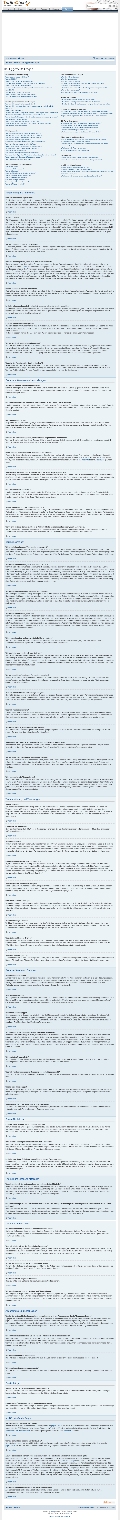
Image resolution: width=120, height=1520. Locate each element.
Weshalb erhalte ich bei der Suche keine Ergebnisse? (79, 125)
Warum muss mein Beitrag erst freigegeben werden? (23, 157)
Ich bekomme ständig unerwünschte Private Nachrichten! (80, 102)
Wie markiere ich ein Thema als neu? (18, 159)
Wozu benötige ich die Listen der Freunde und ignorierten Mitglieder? (85, 111)
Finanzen (56, 9)
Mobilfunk (32, 9)
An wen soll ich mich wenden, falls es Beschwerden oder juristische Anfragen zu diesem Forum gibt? (87, 173)
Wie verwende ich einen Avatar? (16, 119)
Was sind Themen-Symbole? (15, 184)
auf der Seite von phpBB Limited (17, 1431)
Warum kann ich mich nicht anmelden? (18, 85)
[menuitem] (21, 58)
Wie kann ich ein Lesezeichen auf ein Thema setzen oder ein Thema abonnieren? (84, 145)
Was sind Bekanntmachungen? (16, 177)
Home (9, 9)
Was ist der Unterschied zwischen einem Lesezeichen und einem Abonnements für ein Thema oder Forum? (83, 140)
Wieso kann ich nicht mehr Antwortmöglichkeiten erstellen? (25, 142)
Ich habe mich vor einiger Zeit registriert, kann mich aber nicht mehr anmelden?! (28, 89)
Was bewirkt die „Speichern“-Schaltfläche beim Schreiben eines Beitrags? (30, 155)
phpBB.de (100, 460)
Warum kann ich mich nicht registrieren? (19, 81)
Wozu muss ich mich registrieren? (17, 77)
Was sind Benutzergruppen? (71, 81)
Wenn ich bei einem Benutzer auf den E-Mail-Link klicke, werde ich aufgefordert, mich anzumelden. (28, 125)
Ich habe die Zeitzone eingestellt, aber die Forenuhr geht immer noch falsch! (31, 113)
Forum (67, 9)
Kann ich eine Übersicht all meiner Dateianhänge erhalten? (81, 160)
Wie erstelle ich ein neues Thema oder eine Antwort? (23, 133)
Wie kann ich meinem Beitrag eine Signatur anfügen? (23, 137)
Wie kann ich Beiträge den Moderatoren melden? (22, 152)
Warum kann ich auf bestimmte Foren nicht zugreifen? (24, 146)
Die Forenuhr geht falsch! (14, 110)
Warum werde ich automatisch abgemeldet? (20, 94)
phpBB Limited (84, 460)
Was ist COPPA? (11, 79)
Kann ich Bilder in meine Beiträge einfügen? (20, 173)
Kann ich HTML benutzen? (14, 169)
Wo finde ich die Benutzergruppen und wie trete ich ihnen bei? (82, 83)
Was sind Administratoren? (70, 77)
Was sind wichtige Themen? (15, 180)
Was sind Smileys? (12, 171)
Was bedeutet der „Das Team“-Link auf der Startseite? (79, 92)
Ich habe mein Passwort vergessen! (17, 92)
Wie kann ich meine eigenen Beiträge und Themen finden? (81, 132)
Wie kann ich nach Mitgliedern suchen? (74, 130)
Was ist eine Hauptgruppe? (70, 90)
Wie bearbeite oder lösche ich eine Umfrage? (20, 144)
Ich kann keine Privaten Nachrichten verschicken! (78, 99)
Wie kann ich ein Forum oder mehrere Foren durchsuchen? (81, 123)
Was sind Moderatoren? (69, 79)
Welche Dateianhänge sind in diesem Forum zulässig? (79, 157)
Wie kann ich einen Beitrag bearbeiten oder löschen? (23, 135)
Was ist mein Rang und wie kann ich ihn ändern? (22, 121)
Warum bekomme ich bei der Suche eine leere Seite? (79, 127)
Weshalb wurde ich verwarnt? (15, 150)
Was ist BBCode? (11, 166)
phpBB (53, 1512)
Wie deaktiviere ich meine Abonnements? (75, 150)
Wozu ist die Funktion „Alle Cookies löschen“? (21, 96)
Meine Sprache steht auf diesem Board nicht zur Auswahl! (25, 115)
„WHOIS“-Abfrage (68, 1461)
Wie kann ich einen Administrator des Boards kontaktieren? (81, 176)
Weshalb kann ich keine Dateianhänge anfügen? (22, 148)
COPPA (24, 267)
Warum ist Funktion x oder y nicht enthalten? (76, 169)
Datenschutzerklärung (64, 1516)
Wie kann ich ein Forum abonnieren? (73, 148)
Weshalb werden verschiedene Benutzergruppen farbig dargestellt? (84, 88)
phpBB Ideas (10, 1446)
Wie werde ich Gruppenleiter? (71, 85)
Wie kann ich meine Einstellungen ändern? (20, 104)
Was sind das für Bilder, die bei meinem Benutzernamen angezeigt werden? (31, 117)
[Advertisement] (60, 34)
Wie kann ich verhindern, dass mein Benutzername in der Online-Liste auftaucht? (29, 107)
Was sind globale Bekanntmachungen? (18, 175)
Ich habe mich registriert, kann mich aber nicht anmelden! (25, 83)
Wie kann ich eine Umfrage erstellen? (18, 139)
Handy (20, 9)
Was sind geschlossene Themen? (17, 182)
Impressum (52, 1516)
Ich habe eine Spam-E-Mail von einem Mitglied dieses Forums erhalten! (85, 104)
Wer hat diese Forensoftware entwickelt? (75, 167)
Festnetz (44, 9)
